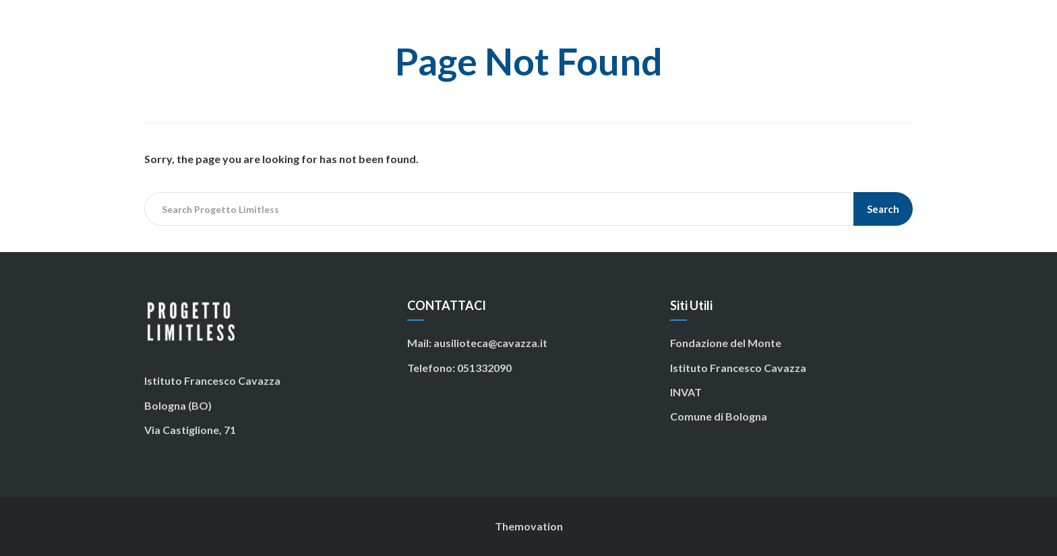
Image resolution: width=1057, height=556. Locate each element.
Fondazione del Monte (725, 342)
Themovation (529, 526)
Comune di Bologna (718, 416)
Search (883, 209)
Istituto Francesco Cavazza (738, 367)
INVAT (686, 391)
